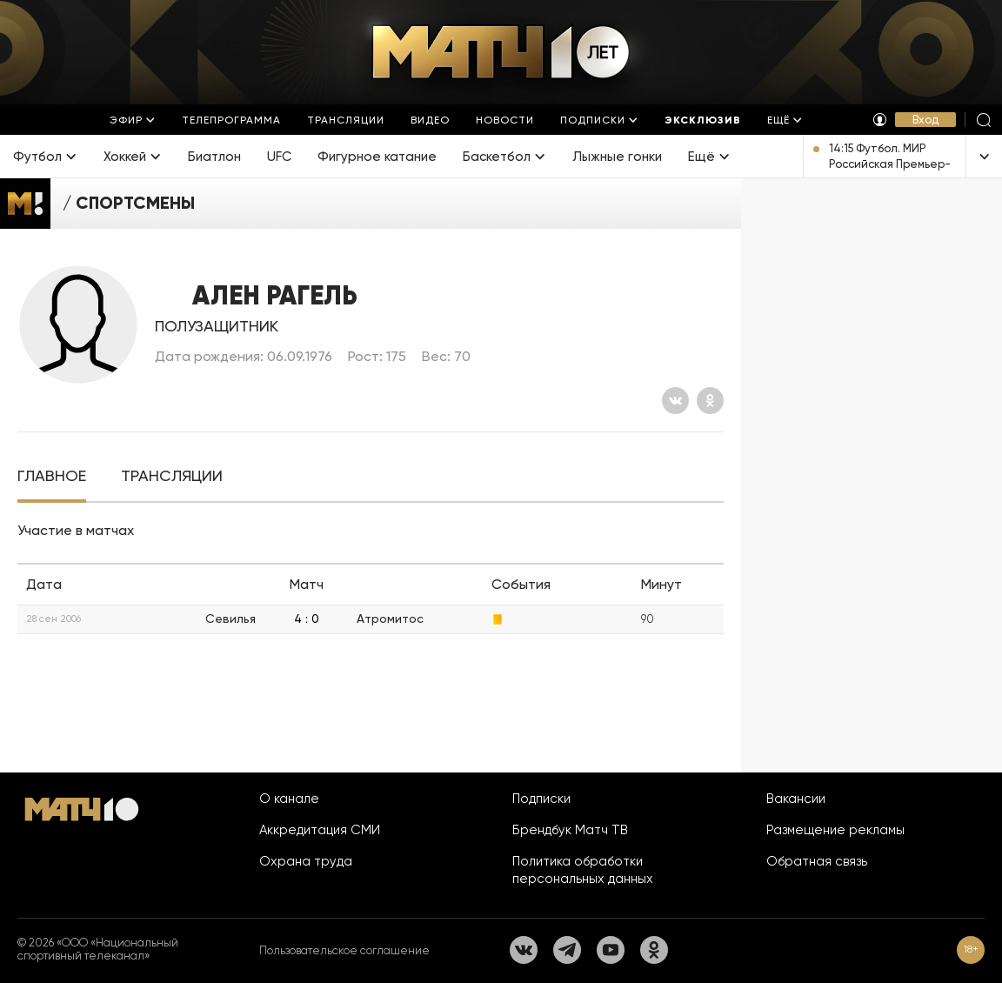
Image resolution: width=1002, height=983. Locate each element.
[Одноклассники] (710, 400)
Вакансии (795, 798)
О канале (289, 798)
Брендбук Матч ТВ (570, 830)
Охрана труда (305, 861)
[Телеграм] (567, 950)
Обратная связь (816, 861)
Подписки (541, 798)
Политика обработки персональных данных (582, 869)
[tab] (51, 476)
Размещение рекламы (835, 830)
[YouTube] (611, 950)
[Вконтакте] (675, 400)
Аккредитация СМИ (319, 830)
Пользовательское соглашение (344, 950)
